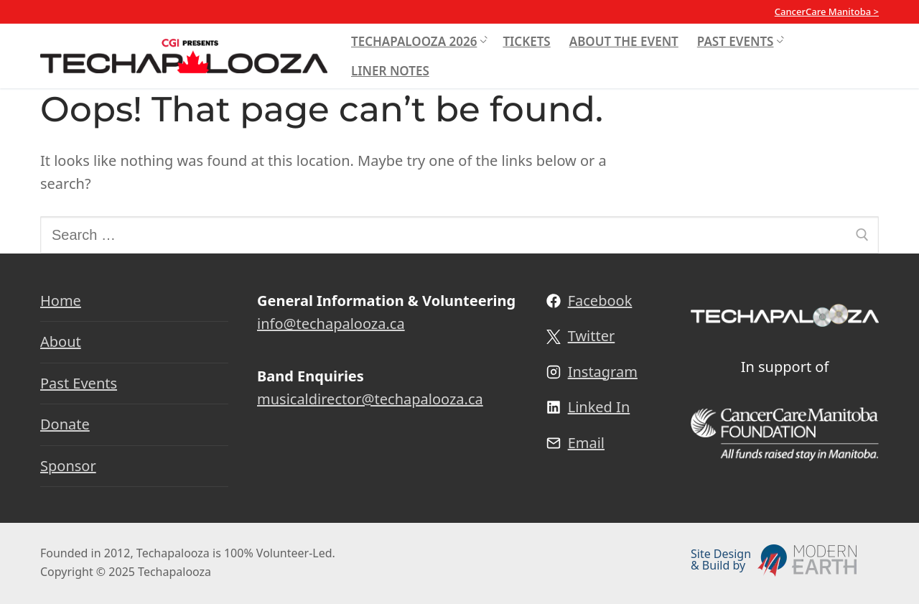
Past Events (78, 383)
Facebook (600, 300)
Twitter (591, 335)
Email (586, 442)
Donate (65, 424)
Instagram (603, 371)
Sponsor (68, 465)
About (60, 341)
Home (60, 300)
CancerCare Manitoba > (827, 11)
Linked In (599, 407)
